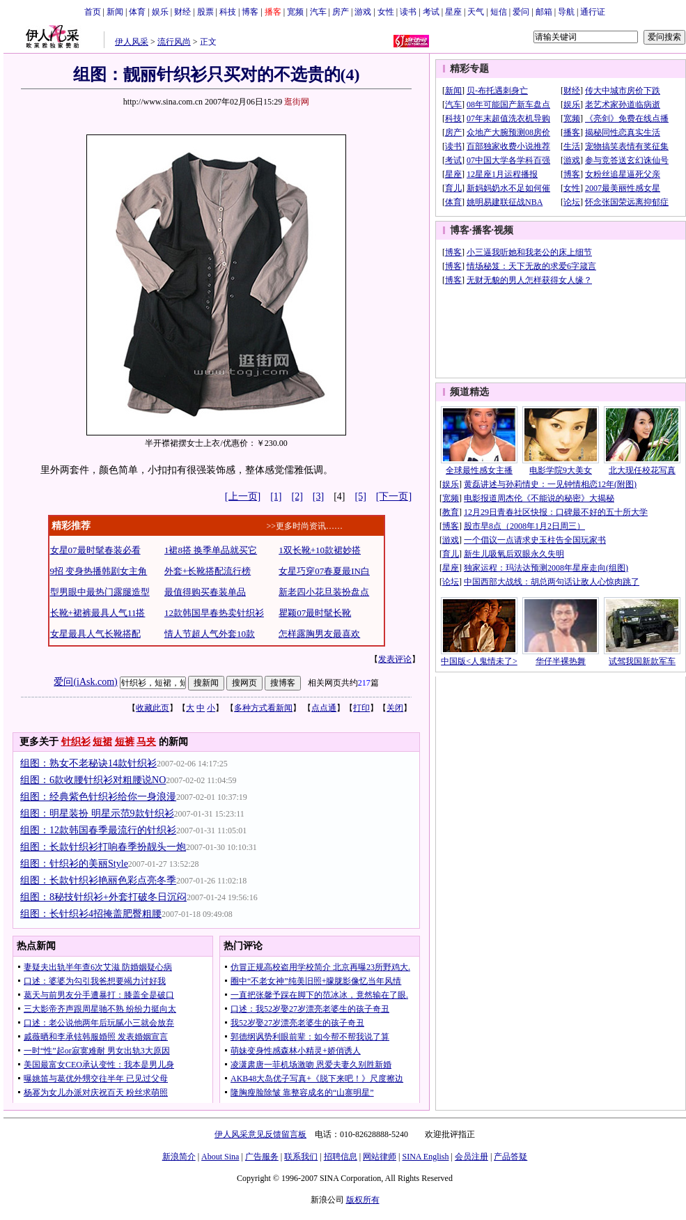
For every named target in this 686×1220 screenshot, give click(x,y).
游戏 (362, 12)
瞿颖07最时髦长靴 (315, 613)
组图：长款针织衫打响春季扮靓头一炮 (103, 847)
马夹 (146, 741)
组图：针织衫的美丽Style (74, 863)
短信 (498, 12)
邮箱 (544, 12)
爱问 (521, 12)
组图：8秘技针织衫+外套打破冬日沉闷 (103, 897)
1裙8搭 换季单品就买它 (210, 550)
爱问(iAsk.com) (85, 682)
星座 (453, 12)
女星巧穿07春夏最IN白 (324, 571)
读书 (408, 12)
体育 (137, 12)
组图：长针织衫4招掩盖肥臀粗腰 (91, 914)
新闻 (115, 12)
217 (364, 683)
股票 (205, 12)
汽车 (318, 12)
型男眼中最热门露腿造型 (100, 592)
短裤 (124, 741)
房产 (340, 12)
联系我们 (301, 1156)
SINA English (425, 1156)
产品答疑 (510, 1156)
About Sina (220, 1156)
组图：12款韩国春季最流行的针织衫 (98, 830)
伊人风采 (131, 42)
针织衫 (76, 741)
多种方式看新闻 (263, 708)
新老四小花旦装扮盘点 (324, 592)
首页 (92, 12)
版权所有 (363, 1200)
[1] (275, 496)
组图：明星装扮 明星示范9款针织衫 (97, 813)
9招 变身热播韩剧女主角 (99, 571)
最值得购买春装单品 (205, 592)
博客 (250, 12)
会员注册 (471, 1156)
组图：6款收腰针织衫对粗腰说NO (93, 780)
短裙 (102, 741)
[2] (297, 496)
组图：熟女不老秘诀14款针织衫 (88, 763)
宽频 (295, 12)
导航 (566, 12)
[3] (318, 496)
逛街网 (296, 102)
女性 (385, 12)
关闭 (395, 708)
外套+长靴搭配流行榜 (207, 571)
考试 (431, 12)
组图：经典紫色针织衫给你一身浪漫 (98, 797)
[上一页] (242, 496)
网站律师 (379, 1156)
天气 (475, 12)
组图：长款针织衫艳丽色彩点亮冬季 (98, 880)
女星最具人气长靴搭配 (95, 633)
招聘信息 (340, 1156)
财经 (182, 12)
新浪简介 (179, 1156)
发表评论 (395, 659)
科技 (227, 12)
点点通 (323, 708)
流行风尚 (174, 42)
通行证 (592, 12)
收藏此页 (152, 708)
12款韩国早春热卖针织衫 (214, 613)
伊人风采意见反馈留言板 (260, 1134)
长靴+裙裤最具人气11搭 (98, 613)
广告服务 (262, 1156)
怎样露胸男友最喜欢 (319, 633)
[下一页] (394, 496)
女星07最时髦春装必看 (95, 550)
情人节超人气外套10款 (209, 633)
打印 (361, 708)
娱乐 (160, 12)
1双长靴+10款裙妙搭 (320, 550)
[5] (360, 496)
